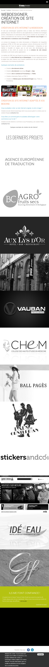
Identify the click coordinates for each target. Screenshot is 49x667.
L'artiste (8, 10)
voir (24, 161)
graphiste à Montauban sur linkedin (32, 649)
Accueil (3, 10)
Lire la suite (23, 601)
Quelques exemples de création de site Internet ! (24, 127)
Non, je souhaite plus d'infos (11, 665)
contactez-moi (14, 113)
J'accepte (40, 654)
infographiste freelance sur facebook (28, 649)
